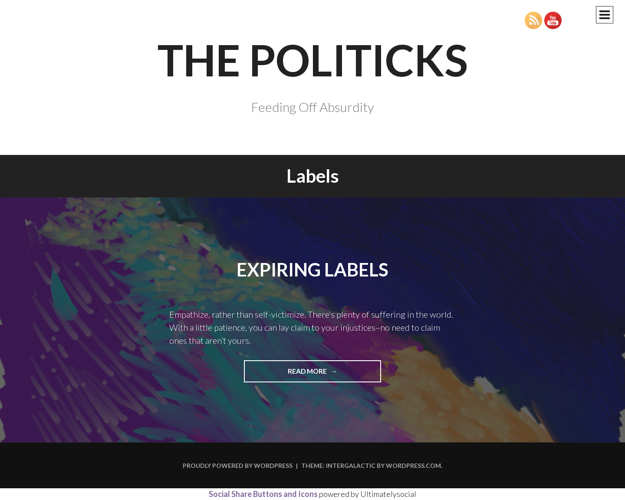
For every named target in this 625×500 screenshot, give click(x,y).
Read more (325, 374)
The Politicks (313, 59)
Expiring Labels (312, 269)
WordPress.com (413, 465)
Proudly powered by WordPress (238, 465)
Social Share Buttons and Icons (263, 494)
